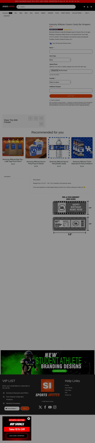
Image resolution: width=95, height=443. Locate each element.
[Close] (28, 418)
